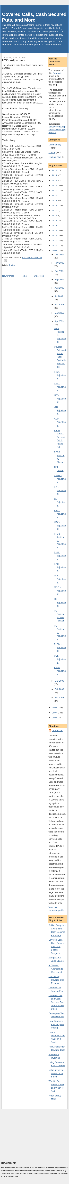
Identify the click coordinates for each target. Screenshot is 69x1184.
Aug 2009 (59, 288)
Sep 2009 (59, 279)
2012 (55, 235)
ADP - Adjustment (60, 422)
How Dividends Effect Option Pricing (56, 1024)
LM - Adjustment (60, 602)
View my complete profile (56, 908)
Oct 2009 (59, 271)
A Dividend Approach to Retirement (56, 968)
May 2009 (59, 313)
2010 (55, 245)
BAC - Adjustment (60, 567)
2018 (55, 205)
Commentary (55, 144)
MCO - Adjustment (60, 590)
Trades (12, 265)
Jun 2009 (59, 304)
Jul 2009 (59, 296)
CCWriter (57, 731)
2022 (55, 185)
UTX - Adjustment (13, 60)
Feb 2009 (59, 689)
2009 (55, 250)
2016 (55, 215)
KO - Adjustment (60, 490)
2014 (55, 225)
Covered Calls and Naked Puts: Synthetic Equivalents (60, 357)
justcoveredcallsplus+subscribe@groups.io (57, 129)
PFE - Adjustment (60, 387)
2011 (55, 240)
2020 (55, 195)
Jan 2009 (59, 697)
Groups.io (57, 73)
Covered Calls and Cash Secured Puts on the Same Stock (56, 1002)
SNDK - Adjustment (60, 478)
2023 (55, 180)
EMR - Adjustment (60, 555)
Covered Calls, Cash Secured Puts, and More (34, 17)
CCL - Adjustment (60, 659)
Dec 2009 (59, 254)
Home (24, 276)
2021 (55, 190)
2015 (55, 220)
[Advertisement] (26, 1135)
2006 (55, 717)
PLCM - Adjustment (60, 647)
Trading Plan (55, 157)
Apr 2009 (59, 321)
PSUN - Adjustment (60, 375)
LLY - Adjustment (60, 398)
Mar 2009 (59, 681)
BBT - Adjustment (60, 514)
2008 (55, 707)
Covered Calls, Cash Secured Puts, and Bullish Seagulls (57, 946)
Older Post (39, 276)
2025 (55, 170)
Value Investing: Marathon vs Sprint (56, 1073)
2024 (55, 175)
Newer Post (8, 276)
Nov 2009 (59, 263)
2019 (55, 200)
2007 (55, 712)
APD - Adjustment (60, 670)
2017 (55, 210)
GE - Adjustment (60, 502)
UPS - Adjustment (60, 579)
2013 (55, 230)
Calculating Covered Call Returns (56, 979)
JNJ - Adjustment (60, 410)
